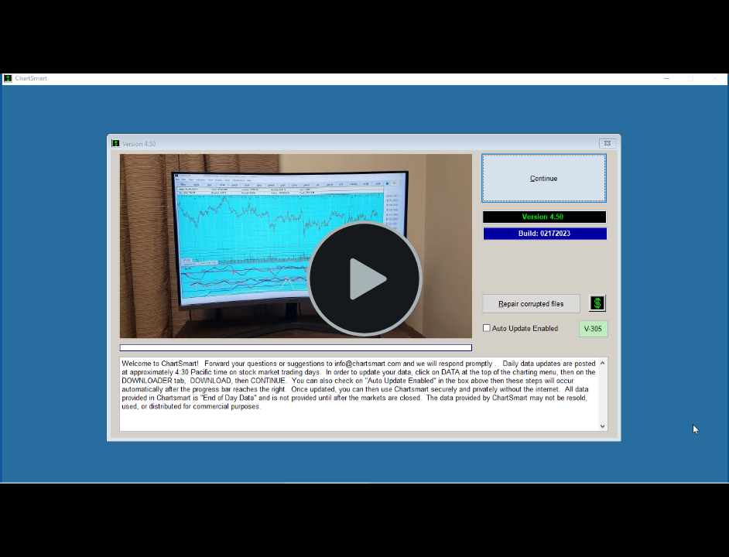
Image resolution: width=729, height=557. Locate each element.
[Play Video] (364, 278)
